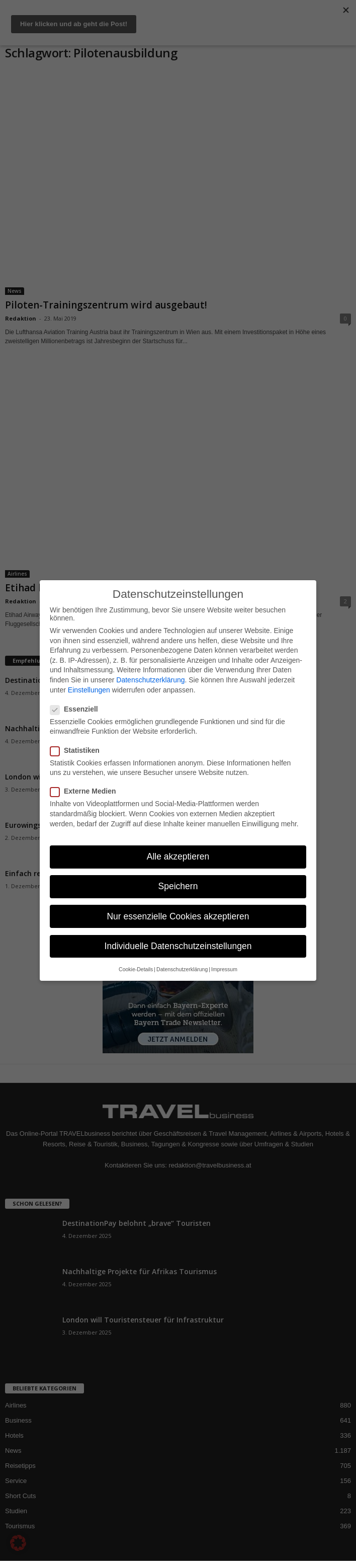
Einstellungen (89, 690)
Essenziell (77, 709)
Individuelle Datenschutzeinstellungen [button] (178, 946)
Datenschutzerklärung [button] (182, 969)
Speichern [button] (178, 886)
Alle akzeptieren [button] (178, 856)
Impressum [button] (224, 969)
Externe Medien (86, 791)
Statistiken (78, 750)
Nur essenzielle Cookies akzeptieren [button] (178, 916)
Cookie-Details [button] (136, 969)
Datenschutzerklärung (150, 680)
